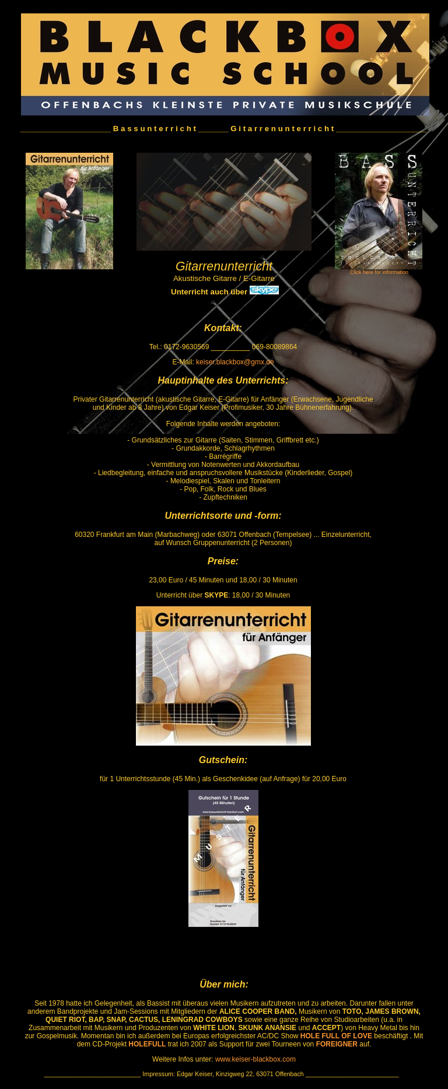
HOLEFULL (147, 1044)
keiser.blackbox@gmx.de (235, 362)
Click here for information (379, 272)
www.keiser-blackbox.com (255, 1059)
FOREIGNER (337, 1044)
